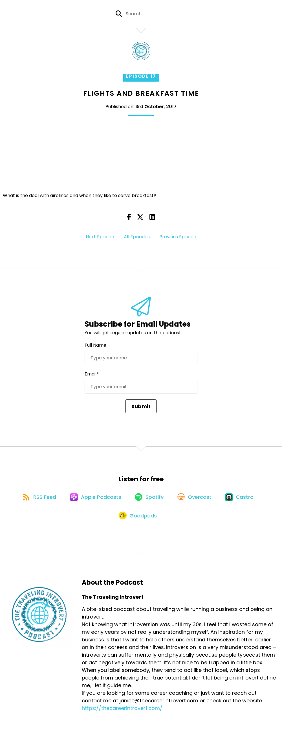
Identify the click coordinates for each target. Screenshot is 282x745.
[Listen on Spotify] (149, 498)
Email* (92, 374)
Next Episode (100, 236)
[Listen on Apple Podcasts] (94, 498)
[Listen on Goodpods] (138, 518)
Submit (141, 406)
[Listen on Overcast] (196, 498)
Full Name (95, 345)
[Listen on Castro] (242, 498)
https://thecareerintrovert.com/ (122, 711)
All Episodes (137, 236)
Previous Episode (177, 236)
